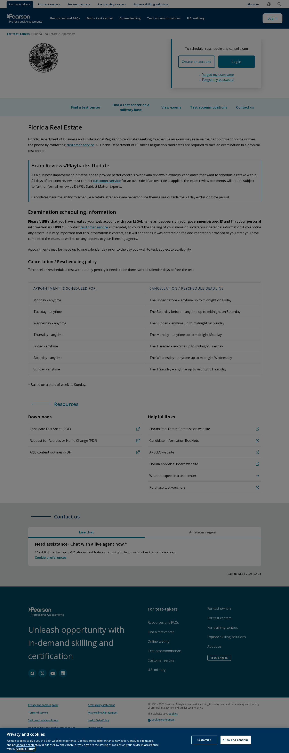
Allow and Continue (236, 745)
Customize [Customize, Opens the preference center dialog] (204, 745)
